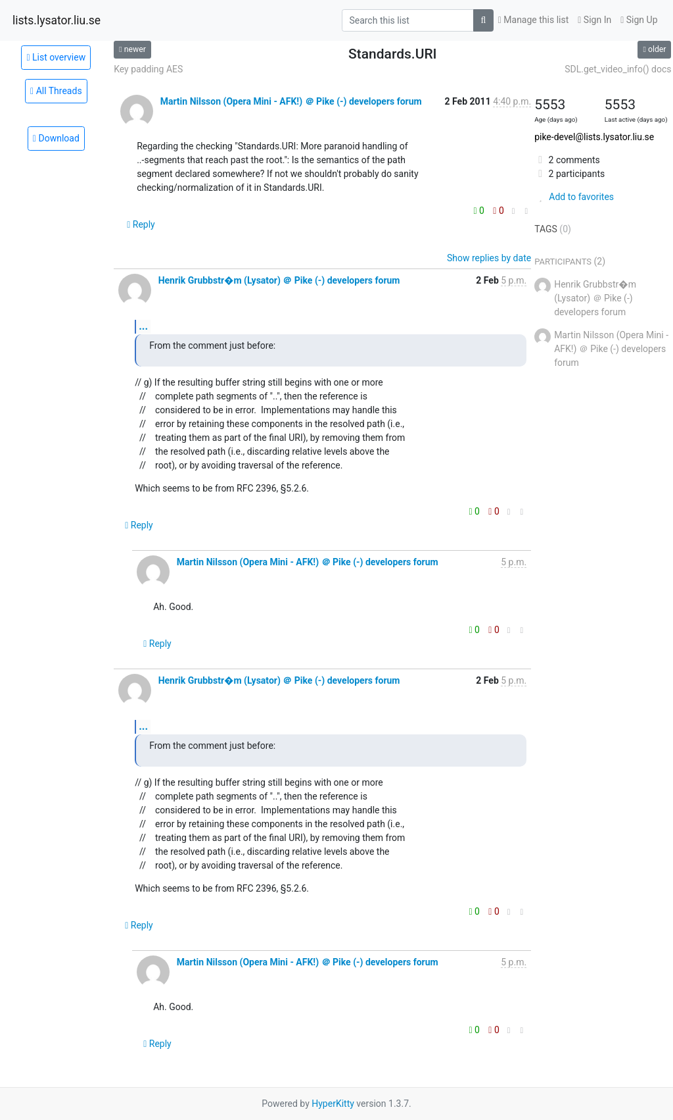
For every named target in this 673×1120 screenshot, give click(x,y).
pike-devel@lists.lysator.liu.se (594, 137)
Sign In (594, 19)
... (143, 326)
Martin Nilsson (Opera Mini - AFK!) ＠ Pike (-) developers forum (291, 101)
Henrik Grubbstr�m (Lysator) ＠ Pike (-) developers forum (279, 280)
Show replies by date (489, 258)
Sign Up (638, 19)
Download (56, 138)
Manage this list (533, 19)
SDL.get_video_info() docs (618, 69)
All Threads (56, 91)
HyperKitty (333, 1103)
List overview (55, 57)
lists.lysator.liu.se (56, 20)
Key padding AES (148, 69)
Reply (141, 224)
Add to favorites (574, 196)
